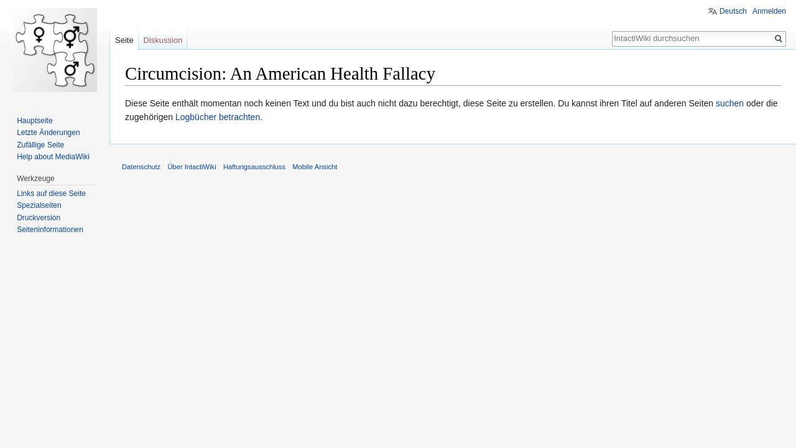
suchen (730, 103)
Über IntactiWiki (191, 166)
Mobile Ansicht (314, 166)
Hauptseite (34, 120)
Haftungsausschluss (254, 166)
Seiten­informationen (50, 229)
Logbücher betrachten (217, 117)
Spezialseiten (39, 205)
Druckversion (38, 217)
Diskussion (163, 40)
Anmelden (769, 11)
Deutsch (733, 11)
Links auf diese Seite (51, 193)
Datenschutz (141, 166)
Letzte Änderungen (48, 132)
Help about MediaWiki (53, 156)
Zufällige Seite (40, 145)
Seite (124, 40)
